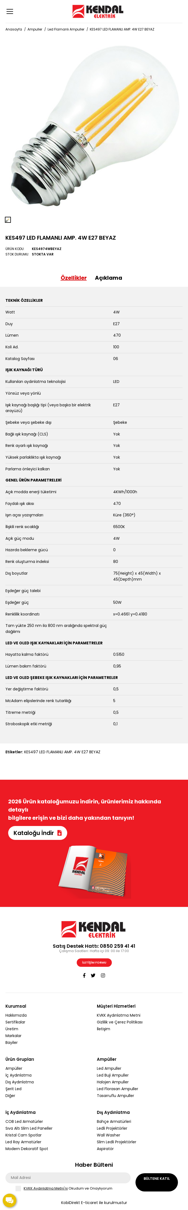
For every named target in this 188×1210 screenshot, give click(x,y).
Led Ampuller (109, 1068)
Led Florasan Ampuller (117, 1089)
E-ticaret (89, 1202)
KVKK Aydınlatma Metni (118, 1015)
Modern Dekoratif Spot (26, 1148)
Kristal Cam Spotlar (23, 1135)
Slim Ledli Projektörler (116, 1142)
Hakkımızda (16, 1015)
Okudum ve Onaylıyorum (68, 1188)
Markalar (13, 1035)
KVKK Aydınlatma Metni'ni (46, 1188)
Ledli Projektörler (112, 1128)
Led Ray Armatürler (23, 1142)
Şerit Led (13, 1089)
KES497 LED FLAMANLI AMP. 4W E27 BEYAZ (122, 29)
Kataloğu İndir (38, 833)
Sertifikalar (15, 1022)
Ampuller (34, 29)
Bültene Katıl (157, 1178)
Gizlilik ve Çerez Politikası (120, 1022)
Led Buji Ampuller (113, 1075)
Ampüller (13, 1068)
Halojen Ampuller (113, 1082)
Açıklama (108, 278)
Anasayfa (13, 29)
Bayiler (11, 1042)
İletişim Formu (94, 962)
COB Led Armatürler (24, 1121)
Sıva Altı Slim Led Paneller (29, 1128)
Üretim (11, 1029)
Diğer (10, 1095)
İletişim (103, 1029)
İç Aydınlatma (18, 1075)
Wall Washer (108, 1135)
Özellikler (74, 278)
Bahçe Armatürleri (114, 1121)
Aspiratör (105, 1148)
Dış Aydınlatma (19, 1082)
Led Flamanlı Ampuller (66, 29)
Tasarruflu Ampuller (115, 1095)
